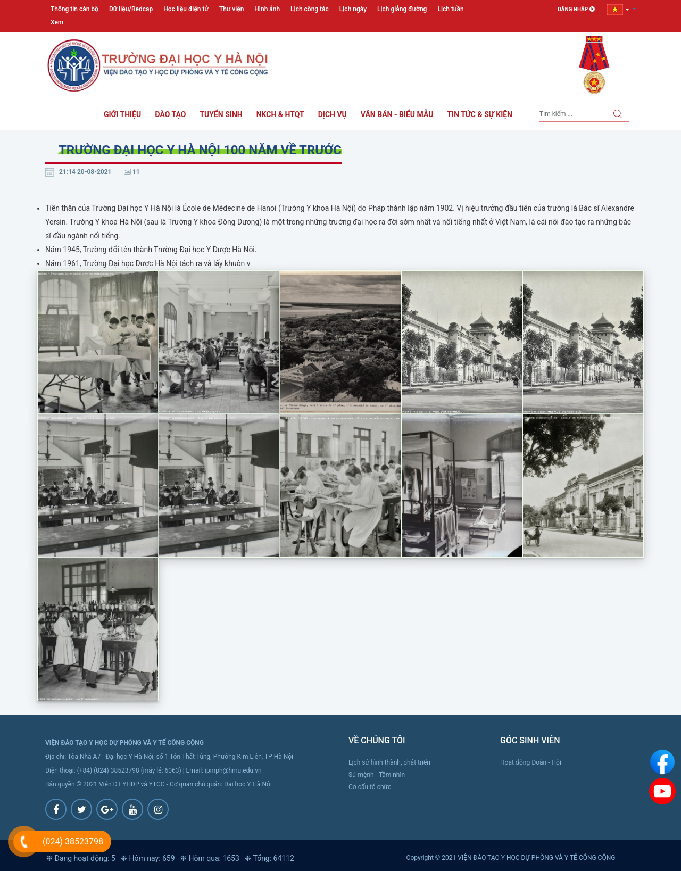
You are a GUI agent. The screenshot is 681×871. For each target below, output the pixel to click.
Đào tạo (170, 114)
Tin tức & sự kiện (479, 114)
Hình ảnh (267, 9)
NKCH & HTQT (280, 114)
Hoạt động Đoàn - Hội (530, 762)
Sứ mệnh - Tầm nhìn (376, 774)
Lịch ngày (353, 9)
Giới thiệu (122, 114)
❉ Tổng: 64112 (269, 858)
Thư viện (231, 9)
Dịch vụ (332, 114)
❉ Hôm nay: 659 (148, 858)
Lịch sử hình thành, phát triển (389, 762)
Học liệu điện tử (186, 9)
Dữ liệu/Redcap (131, 9)
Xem (57, 22)
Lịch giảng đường (402, 9)
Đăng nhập (576, 9)
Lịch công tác (309, 9)
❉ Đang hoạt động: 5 (80, 858)
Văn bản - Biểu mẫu (397, 114)
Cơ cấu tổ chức (369, 787)
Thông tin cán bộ (74, 9)
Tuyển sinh (221, 114)
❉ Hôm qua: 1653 (209, 858)
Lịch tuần (450, 9)
